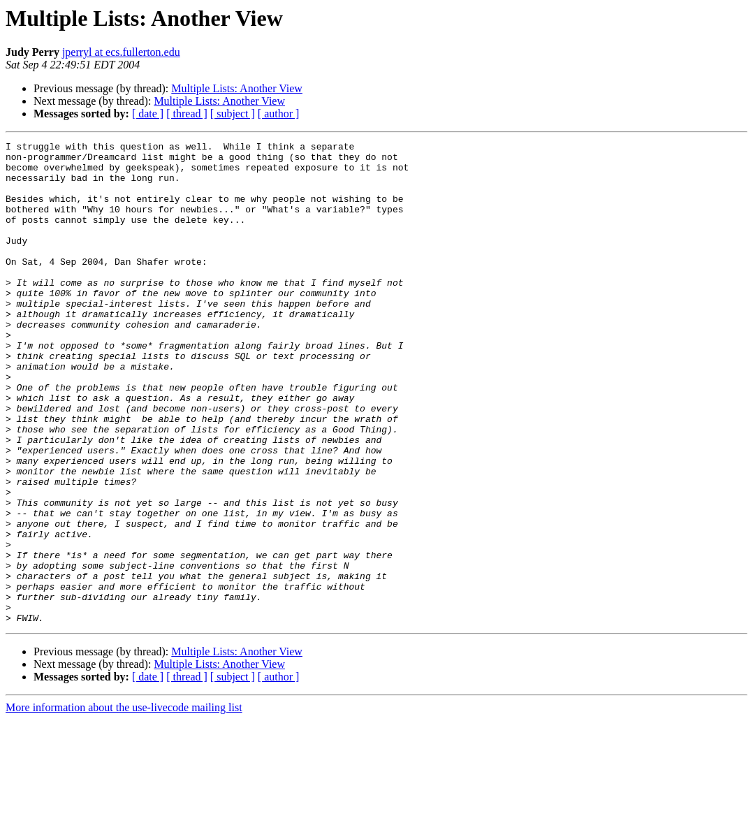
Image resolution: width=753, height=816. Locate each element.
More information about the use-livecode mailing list (124, 804)
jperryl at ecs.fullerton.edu (121, 52)
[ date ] (147, 113)
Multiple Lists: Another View (236, 88)
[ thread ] (186, 113)
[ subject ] (232, 113)
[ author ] (279, 113)
